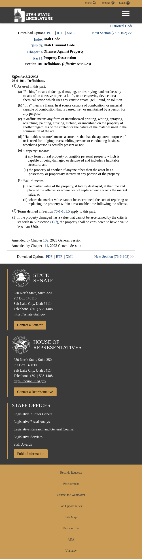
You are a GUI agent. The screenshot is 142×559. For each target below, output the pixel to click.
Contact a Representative (35, 392)
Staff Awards (23, 444)
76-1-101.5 (62, 211)
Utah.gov (70, 550)
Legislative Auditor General (34, 414)
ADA (71, 539)
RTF (60, 33)
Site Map (71, 517)
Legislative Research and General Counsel (44, 429)
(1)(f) (54, 222)
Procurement (71, 483)
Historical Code (121, 26)
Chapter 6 (35, 52)
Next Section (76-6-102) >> (112, 33)
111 (45, 246)
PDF (50, 33)
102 (46, 240)
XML (71, 33)
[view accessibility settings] (108, 3)
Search (90, 3)
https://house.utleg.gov (30, 381)
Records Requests (71, 472)
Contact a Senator (30, 325)
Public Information (30, 454)
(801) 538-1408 (41, 309)
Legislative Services (28, 437)
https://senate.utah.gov (30, 314)
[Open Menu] (125, 13)
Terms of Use (71, 528)
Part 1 (37, 58)
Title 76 (37, 46)
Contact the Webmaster (71, 495)
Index (38, 39)
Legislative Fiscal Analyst (32, 422)
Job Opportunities (71, 506)
